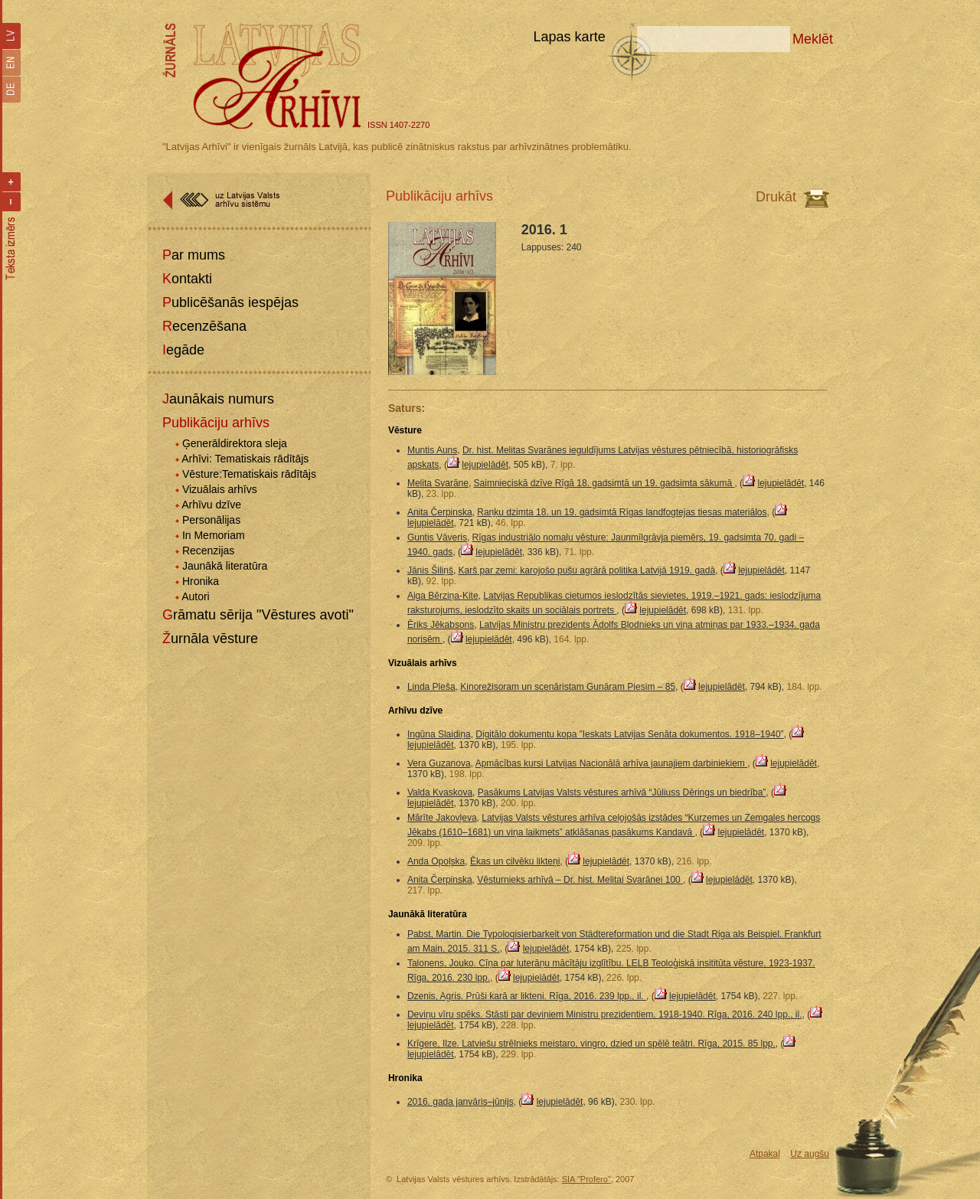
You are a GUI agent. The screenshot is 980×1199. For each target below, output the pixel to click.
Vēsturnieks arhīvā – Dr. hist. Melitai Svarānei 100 (580, 879)
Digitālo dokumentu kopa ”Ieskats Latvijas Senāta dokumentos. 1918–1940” (629, 734)
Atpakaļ (765, 1153)
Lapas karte (570, 36)
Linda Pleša (431, 686)
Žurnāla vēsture (210, 638)
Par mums (193, 255)
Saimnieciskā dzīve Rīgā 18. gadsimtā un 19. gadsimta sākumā (604, 483)
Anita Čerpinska (439, 512)
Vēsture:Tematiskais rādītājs (249, 474)
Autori (195, 596)
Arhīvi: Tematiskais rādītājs (245, 458)
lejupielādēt (485, 464)
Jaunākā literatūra (224, 566)
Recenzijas (208, 550)
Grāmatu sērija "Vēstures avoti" (258, 614)
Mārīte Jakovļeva (442, 817)
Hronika (200, 581)
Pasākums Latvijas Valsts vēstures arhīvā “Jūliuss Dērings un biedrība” (622, 792)
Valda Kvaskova (439, 792)
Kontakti (187, 278)
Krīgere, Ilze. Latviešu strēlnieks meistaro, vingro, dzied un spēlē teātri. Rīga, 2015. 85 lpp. (591, 1043)
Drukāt (776, 196)
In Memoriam (213, 535)
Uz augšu (809, 1153)
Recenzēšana (204, 326)
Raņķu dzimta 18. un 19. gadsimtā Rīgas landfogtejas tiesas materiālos (621, 512)
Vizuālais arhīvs (219, 489)
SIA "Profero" (586, 1179)
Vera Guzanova (439, 763)
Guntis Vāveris (437, 537)
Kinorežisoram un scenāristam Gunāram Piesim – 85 (567, 686)
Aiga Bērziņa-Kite (443, 595)
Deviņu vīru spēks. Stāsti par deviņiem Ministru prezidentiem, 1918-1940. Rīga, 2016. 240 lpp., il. (604, 1014)
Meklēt (812, 39)
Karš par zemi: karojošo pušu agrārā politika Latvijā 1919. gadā (587, 570)
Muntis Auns (432, 450)
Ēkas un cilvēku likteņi (515, 861)
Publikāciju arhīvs (216, 422)
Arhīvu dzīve (211, 504)
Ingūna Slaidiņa (439, 734)
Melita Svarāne (438, 483)
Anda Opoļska (436, 861)
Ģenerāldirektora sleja (234, 443)
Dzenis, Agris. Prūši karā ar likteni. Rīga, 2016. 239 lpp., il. (526, 996)
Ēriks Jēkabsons (440, 624)
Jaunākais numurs (218, 399)
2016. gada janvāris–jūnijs (460, 1101)
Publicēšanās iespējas (230, 302)
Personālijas (211, 520)
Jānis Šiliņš (430, 570)
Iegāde (183, 350)
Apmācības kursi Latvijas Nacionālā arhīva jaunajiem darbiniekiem (611, 763)
